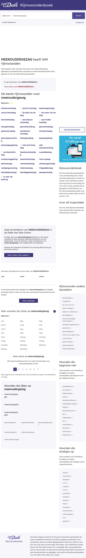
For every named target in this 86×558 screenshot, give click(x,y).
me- (3, 276)
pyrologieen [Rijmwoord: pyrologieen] (67, 315)
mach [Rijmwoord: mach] (3, 329)
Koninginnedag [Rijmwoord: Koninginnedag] (26, 138)
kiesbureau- (67, 435)
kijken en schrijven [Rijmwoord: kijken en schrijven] (69, 312)
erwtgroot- (66, 390)
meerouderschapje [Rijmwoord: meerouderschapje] (11, 439)
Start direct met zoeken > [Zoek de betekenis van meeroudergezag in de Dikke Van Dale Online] (19, 255)
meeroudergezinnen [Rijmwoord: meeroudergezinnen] (45, 423)
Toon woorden (28, 301)
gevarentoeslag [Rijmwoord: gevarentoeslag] (46, 127)
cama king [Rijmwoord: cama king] (66, 338)
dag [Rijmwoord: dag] (40, 321)
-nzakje (65, 486)
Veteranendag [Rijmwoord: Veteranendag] (26, 168)
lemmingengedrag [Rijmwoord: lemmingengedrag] (9, 145)
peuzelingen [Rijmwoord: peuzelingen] (67, 298)
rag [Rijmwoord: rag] (2, 333)
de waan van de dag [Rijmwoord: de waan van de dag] (47, 113)
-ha (63, 518)
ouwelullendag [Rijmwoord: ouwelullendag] (45, 152)
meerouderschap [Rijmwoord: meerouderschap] (27, 422)
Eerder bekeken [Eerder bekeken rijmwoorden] (8, 22)
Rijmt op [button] (5, 16)
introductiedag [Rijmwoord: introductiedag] (45, 131)
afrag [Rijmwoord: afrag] (3, 341)
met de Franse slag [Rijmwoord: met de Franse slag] (27, 146)
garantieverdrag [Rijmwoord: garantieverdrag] (27, 127)
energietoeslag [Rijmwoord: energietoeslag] (7, 127)
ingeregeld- (67, 418)
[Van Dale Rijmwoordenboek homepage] (10, 5)
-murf (64, 490)
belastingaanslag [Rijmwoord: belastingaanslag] (46, 108)
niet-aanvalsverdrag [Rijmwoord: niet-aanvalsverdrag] (46, 146)
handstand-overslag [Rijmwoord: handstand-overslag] (25, 132)
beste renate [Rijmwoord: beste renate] (67, 342)
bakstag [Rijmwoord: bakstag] (42, 345)
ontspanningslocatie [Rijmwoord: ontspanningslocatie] (70, 325)
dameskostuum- (68, 411)
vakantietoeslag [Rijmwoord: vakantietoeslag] (27, 164)
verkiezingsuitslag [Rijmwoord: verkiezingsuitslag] (47, 164)
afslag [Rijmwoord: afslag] (22, 341)
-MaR (64, 504)
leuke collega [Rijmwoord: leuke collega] (67, 308)
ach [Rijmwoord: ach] (2, 321)
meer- (41, 276)
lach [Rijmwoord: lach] (40, 325)
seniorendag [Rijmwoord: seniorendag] (6, 164)
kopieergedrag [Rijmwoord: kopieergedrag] (45, 138)
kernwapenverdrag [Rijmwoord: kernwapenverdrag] (9, 139)
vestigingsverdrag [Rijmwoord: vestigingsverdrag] (9, 168)
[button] (54, 311)
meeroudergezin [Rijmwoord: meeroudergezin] (11, 404)
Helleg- (65, 407)
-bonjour (65, 497)
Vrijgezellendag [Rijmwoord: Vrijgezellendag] (46, 168)
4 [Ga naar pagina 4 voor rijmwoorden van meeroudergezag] (26, 369)
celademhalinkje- (69, 400)
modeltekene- (67, 386)
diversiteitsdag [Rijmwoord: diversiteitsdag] (7, 120)
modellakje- (67, 425)
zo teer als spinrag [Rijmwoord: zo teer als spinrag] (6, 178)
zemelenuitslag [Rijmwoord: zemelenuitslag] (45, 172)
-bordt (64, 473)
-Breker (65, 500)
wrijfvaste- (66, 431)
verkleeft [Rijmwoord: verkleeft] (66, 301)
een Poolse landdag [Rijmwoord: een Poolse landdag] (45, 121)
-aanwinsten (67, 511)
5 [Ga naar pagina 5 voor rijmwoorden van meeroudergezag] (30, 369)
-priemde (66, 493)
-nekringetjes (67, 514)
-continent (66, 476)
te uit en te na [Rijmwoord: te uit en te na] (67, 305)
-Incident (66, 507)
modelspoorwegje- (69, 404)
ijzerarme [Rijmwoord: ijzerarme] (66, 328)
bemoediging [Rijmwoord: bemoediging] (67, 331)
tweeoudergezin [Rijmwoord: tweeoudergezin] (10, 432)
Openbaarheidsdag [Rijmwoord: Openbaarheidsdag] (28, 153)
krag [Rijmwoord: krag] (22, 325)
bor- (64, 421)
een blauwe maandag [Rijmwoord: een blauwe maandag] (26, 121)
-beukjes (65, 480)
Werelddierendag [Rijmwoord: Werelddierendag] (8, 172)
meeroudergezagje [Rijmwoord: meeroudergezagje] (11, 395)
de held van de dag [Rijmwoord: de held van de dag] (27, 113)
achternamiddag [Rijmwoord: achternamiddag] (8, 108)
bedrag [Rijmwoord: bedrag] (4, 349)
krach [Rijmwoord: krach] (3, 325)
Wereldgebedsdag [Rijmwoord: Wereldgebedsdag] (28, 172)
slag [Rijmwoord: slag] (21, 333)
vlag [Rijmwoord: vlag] (3, 337)
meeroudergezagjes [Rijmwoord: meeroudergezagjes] (11, 413)
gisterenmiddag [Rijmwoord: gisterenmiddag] (8, 131)
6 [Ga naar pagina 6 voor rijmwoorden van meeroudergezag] (34, 369)
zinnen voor (20, 87)
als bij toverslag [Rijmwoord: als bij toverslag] (29, 108)
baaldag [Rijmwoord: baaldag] (23, 345)
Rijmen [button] (78, 16)
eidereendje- (67, 393)
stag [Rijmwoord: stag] (41, 333)
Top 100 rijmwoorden (72, 130)
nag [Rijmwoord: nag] (21, 329)
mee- (22, 276)
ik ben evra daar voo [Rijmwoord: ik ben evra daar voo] (70, 335)
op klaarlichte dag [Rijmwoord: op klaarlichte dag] (8, 153)
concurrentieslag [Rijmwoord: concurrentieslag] (8, 112)
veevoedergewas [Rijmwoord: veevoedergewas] (28, 432)
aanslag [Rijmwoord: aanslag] (42, 337)
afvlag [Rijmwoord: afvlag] (41, 341)
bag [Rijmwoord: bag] (21, 321)
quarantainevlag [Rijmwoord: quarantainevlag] (27, 159)
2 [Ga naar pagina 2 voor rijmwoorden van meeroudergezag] (18, 369)
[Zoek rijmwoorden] (23, 15)
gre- (64, 414)
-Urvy (64, 483)
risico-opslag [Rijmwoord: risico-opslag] (44, 159)
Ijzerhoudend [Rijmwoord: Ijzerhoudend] (67, 345)
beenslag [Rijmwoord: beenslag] (23, 349)
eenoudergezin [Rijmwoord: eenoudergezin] (10, 422)
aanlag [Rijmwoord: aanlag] (23, 337)
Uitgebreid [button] (80, 22)
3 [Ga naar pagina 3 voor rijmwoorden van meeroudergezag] (22, 369)
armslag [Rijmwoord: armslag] (4, 345)
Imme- (65, 397)
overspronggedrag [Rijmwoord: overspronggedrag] (9, 159)
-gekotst (65, 521)
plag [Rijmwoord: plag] (41, 329)
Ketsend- (65, 428)
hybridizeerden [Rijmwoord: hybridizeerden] (68, 349)
